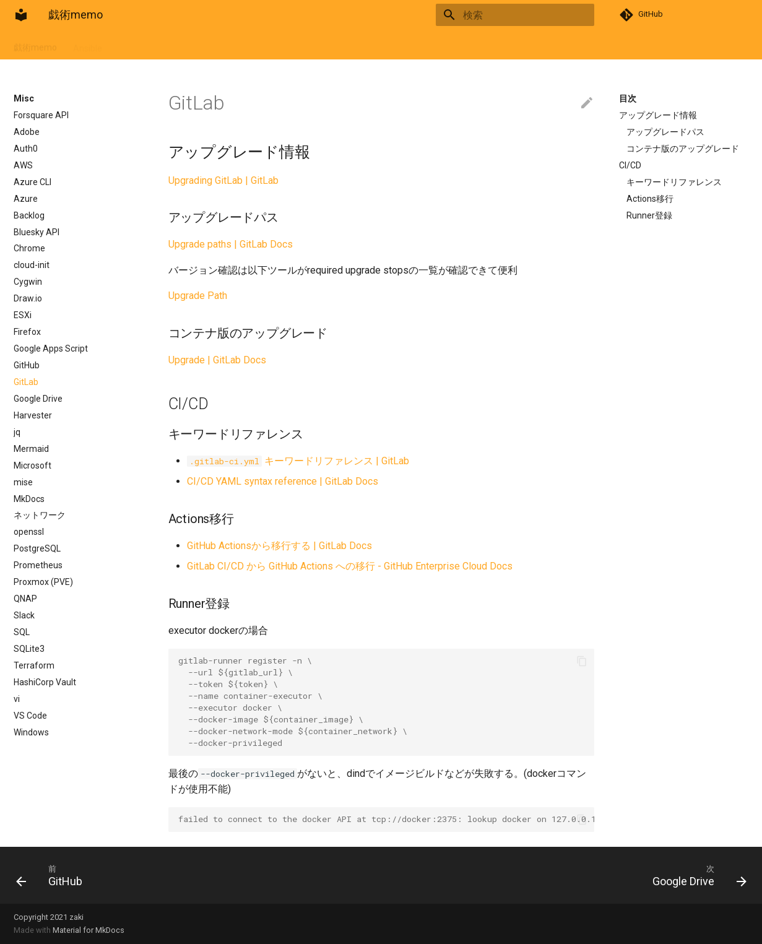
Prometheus (38, 565)
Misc (245, 45)
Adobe (27, 132)
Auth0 (26, 149)
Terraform (34, 665)
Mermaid (31, 449)
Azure (26, 199)
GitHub (27, 365)
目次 (627, 98)
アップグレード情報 (658, 115)
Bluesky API (36, 232)
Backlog (29, 215)
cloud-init (32, 265)
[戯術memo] (21, 14)
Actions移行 (649, 199)
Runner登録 (649, 215)
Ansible (87, 45)
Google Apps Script (51, 348)
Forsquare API (41, 115)
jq (17, 432)
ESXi (23, 315)
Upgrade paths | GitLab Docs (230, 244)
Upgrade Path (197, 295)
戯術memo (35, 45)
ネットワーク (40, 515)
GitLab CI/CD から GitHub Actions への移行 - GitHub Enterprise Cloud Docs (350, 566)
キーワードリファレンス (674, 182)
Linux (209, 45)
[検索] (521, 15)
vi (17, 699)
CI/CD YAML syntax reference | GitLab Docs (282, 481)
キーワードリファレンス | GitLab (298, 461)
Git (178, 45)
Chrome (29, 248)
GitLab (26, 382)
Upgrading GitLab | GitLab (223, 180)
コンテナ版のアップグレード (682, 149)
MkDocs (29, 499)
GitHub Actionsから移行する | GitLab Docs (279, 546)
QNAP (25, 599)
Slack (24, 615)
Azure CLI (32, 182)
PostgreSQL (37, 548)
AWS (23, 165)
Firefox (27, 332)
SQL (22, 632)
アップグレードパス (665, 132)
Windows (31, 732)
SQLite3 (29, 649)
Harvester (33, 415)
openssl (29, 532)
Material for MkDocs (88, 930)
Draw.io (28, 298)
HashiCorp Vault (45, 682)
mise (23, 482)
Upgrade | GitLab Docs (217, 360)
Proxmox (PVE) (43, 582)
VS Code (30, 716)
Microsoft (32, 465)
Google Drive (38, 399)
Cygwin (28, 282)
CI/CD (630, 165)
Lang (279, 45)
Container (137, 45)
